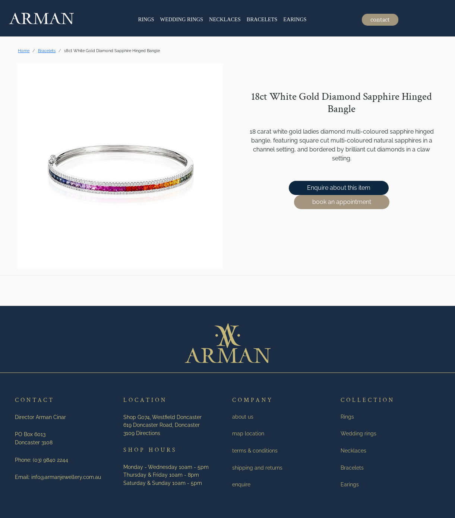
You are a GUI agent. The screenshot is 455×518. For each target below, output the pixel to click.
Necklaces (225, 19)
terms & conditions (255, 450)
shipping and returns (257, 467)
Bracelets (262, 19)
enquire (241, 484)
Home (23, 50)
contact (380, 19)
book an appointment (341, 201)
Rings (146, 19)
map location (248, 433)
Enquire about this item (338, 187)
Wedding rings (181, 19)
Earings (294, 19)
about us (242, 416)
